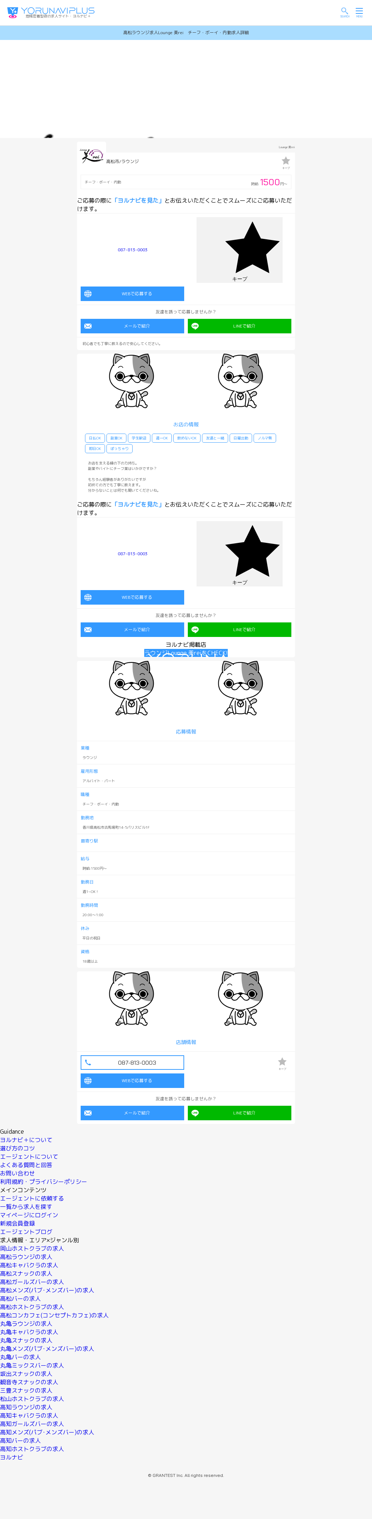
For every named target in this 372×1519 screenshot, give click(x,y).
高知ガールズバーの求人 (32, 1421)
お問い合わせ (17, 1171)
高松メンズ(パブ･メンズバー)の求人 (47, 1288)
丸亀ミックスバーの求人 (32, 1363)
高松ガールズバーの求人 (32, 1279)
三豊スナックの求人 (26, 1388)
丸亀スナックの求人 (26, 1338)
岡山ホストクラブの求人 (32, 1246)
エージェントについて (29, 1154)
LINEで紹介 (223, 324)
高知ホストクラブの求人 (32, 1446)
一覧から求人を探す (26, 1204)
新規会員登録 (17, 1221)
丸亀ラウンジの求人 (26, 1321)
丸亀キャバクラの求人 (29, 1329)
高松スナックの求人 (26, 1271)
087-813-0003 (132, 249)
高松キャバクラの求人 (29, 1263)
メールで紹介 (117, 324)
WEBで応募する (118, 292)
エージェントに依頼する (32, 1196)
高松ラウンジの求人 (26, 1254)
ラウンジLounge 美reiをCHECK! (186, 650)
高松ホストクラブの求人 (32, 1304)
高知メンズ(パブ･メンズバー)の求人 (47, 1430)
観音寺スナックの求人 (29, 1380)
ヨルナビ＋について (26, 1137)
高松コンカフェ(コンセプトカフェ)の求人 (54, 1313)
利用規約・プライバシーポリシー (43, 1179)
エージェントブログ (26, 1229)
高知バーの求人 (20, 1438)
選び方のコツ (17, 1146)
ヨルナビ (11, 1455)
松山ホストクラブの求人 (32, 1396)
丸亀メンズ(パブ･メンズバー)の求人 (47, 1346)
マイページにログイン (29, 1213)
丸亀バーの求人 (20, 1354)
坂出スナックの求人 (26, 1371)
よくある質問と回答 (26, 1162)
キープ (286, 162)
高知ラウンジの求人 (26, 1405)
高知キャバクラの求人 (29, 1413)
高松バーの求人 (20, 1296)
